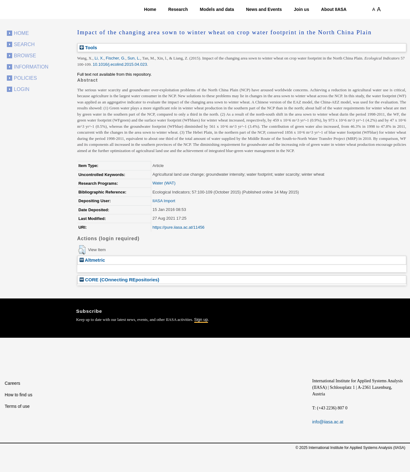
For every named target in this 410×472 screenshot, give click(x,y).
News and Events (264, 9)
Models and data (217, 9)
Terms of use (17, 406)
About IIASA (334, 9)
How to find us (18, 394)
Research (178, 9)
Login (22, 89)
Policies (25, 78)
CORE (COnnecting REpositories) (119, 279)
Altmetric (92, 260)
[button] (81, 250)
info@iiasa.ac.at (327, 421)
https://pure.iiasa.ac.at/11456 (178, 227)
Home (150, 9)
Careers (12, 383)
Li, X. (99, 58)
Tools (88, 47)
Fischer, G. (115, 58)
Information (31, 66)
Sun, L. (134, 58)
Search (24, 44)
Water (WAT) (164, 183)
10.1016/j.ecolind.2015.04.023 (120, 64)
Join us (301, 9)
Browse (25, 55)
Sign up (201, 319)
